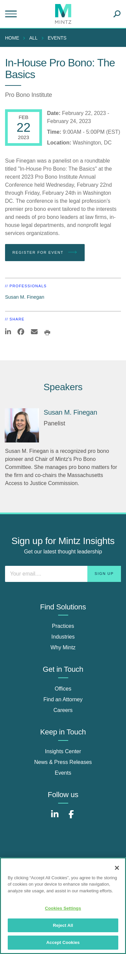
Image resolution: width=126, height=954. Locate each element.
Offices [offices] (63, 689)
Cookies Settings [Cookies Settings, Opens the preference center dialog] (63, 908)
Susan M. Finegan (24, 297)
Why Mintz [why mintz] (63, 647)
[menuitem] (14, 38)
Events (57, 38)
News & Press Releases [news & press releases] (63, 762)
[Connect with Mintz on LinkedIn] (54, 817)
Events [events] (63, 773)
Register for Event (44, 252)
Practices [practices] (63, 626)
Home (12, 38)
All (33, 38)
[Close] (117, 867)
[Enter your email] (63, 574)
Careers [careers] (63, 710)
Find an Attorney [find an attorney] (63, 699)
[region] (63, 905)
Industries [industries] (63, 637)
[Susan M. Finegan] (22, 425)
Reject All (63, 925)
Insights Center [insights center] (63, 751)
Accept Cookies (63, 942)
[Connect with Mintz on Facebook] (71, 817)
